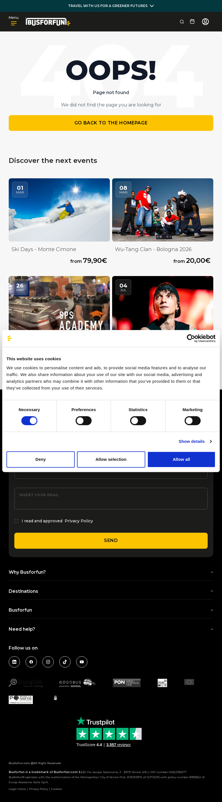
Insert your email (39, 495)
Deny (40, 459)
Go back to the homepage (111, 123)
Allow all (181, 459)
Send (111, 540)
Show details (192, 441)
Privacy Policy (79, 520)
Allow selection (111, 459)
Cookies (56, 789)
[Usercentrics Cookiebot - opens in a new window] (191, 338)
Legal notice (17, 789)
